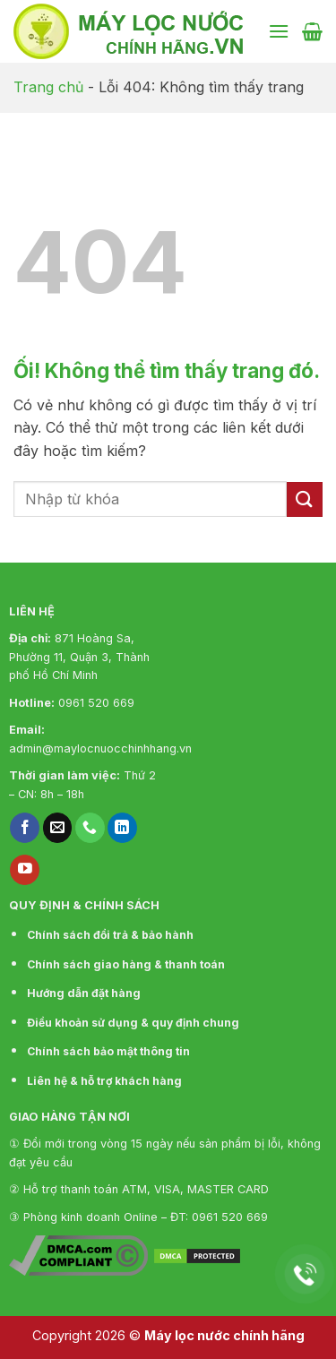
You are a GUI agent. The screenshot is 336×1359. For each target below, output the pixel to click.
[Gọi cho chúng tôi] (90, 828)
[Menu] (278, 31)
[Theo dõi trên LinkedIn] (122, 828)
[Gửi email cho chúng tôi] (58, 828)
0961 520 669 (96, 703)
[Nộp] (305, 499)
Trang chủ (48, 87)
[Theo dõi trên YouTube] (24, 870)
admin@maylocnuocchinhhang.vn (100, 748)
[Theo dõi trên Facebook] (24, 828)
